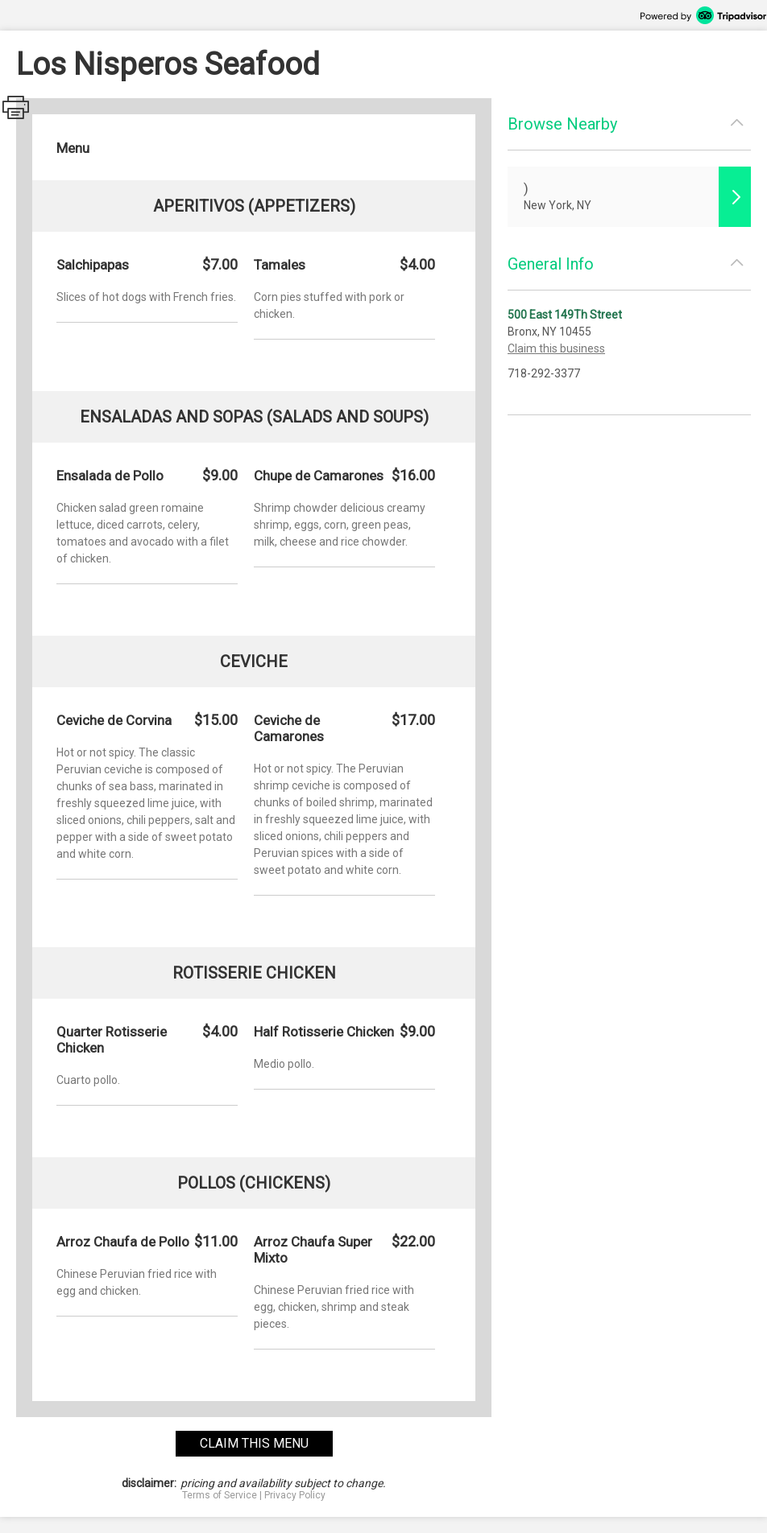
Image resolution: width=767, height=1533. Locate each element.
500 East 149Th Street (565, 314)
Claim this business (556, 348)
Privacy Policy (294, 1495)
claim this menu (254, 1443)
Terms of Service (219, 1495)
